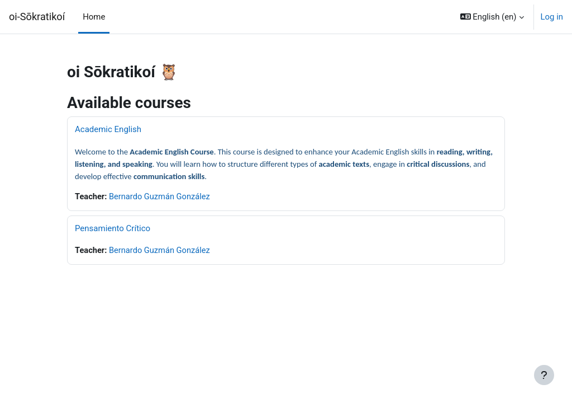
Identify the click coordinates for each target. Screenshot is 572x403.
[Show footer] (544, 375)
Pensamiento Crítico (112, 228)
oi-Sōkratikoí (37, 16)
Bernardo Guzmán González (160, 197)
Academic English (108, 129)
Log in (552, 17)
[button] (492, 17)
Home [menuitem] (94, 17)
